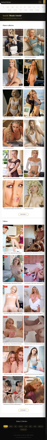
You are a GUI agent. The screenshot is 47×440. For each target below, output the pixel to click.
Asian (38, 6)
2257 (30, 426)
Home (6, 426)
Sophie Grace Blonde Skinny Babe (32, 178)
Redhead (31, 9)
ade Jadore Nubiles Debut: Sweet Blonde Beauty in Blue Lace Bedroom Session (20, 87)
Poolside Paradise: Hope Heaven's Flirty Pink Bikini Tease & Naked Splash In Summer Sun (22, 283)
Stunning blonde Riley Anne (30, 148)
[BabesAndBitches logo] (23, 422)
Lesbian (7, 6)
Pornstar (25, 9)
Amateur (29, 6)
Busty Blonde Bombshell (9, 148)
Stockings (37, 9)
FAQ (26, 426)
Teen (17, 6)
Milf (24, 6)
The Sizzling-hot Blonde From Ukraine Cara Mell (14, 57)
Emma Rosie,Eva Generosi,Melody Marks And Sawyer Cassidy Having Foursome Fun (21, 404)
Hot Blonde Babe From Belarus (31, 117)
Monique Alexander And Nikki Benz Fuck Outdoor (35, 404)
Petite (21, 9)
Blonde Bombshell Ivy (29, 208)
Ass (21, 6)
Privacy (20, 426)
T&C (15, 426)
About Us (40, 426)
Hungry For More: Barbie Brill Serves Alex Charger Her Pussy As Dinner (18, 253)
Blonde (43, 6)
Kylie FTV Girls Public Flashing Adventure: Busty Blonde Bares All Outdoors (19, 178)
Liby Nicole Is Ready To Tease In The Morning (13, 313)
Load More (23, 214)
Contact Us (23, 429)
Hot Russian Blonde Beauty (30, 57)
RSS (35, 426)
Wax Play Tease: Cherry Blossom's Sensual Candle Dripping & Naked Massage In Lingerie (22, 343)
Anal (34, 6)
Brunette (9, 9)
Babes (13, 6)
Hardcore (15, 9)
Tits (3, 6)
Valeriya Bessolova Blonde (9, 117)
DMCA (11, 426)
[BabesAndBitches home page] (7, 2)
